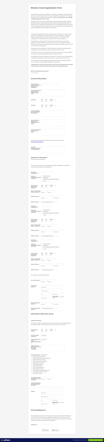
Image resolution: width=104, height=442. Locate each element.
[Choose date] (55, 105)
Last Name (49, 192)
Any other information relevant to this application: (35, 148)
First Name (43, 192)
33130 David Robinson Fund (39, 356)
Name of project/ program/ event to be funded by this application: (36, 86)
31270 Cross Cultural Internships (40, 361)
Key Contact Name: (36, 280)
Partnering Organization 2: (34, 207)
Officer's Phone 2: (35, 230)
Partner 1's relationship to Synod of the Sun (36, 177)
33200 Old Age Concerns (38, 368)
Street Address (43, 287)
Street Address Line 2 (44, 290)
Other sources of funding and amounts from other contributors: (36, 347)
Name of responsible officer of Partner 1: (36, 191)
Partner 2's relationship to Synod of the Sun (36, 211)
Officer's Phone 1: (35, 196)
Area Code (43, 265)
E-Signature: (34, 424)
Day (46, 101)
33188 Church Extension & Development (41, 358)
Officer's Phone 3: (35, 264)
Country (53, 403)
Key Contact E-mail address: (35, 309)
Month (42, 101)
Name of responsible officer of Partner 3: (36, 259)
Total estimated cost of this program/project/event (36, 341)
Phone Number (55, 265)
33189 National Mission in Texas (40, 371)
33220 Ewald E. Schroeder (38, 362)
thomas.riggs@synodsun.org (37, 141)
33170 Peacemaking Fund (38, 367)
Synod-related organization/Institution (51, 179)
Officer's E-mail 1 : (35, 201)
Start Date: (33, 99)
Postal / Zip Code (44, 298)
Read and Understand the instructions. (40, 71)
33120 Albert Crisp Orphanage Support (41, 370)
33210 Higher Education (38, 364)
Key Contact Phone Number (35, 303)
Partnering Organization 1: (35, 173)
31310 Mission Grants (37, 373)
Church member (46, 176)
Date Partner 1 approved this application (34, 186)
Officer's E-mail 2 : (35, 235)
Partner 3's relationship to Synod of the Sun (36, 245)
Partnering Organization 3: (34, 240)
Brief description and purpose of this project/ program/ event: (36, 92)
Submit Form (45, 430)
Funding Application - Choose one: (39, 355)
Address (33, 391)
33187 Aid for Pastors (37, 365)
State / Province (55, 294)
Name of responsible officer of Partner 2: (36, 225)
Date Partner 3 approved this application (34, 254)
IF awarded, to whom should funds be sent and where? (36, 378)
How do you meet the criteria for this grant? (36, 130)
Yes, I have (35, 72)
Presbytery (45, 177)
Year (51, 101)
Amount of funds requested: (35, 336)
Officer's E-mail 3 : (35, 269)
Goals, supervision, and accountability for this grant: (35, 112)
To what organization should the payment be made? (36, 384)
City (41, 294)
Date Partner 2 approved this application (34, 220)
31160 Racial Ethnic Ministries (39, 359)
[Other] (42, 180)
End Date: (33, 105)
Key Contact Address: (34, 286)
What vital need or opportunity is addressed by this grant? (35, 122)
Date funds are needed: (34, 330)
